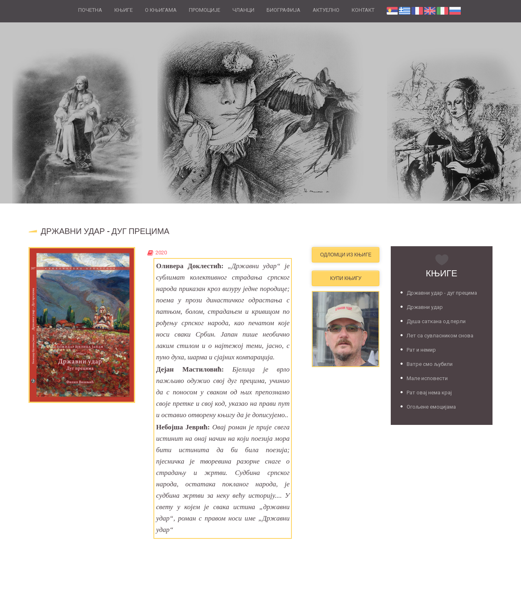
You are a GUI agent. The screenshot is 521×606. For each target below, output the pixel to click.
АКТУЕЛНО (326, 10)
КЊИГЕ (123, 10)
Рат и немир (421, 349)
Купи (345, 278)
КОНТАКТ (363, 10)
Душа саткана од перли (436, 321)
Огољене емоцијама (431, 406)
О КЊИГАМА (161, 10)
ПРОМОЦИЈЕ (204, 10)
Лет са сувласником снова (440, 335)
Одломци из (345, 254)
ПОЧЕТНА (90, 10)
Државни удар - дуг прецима (442, 292)
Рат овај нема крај (429, 392)
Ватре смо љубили (430, 364)
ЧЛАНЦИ (243, 10)
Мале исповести (427, 378)
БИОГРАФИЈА (283, 10)
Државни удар (425, 307)
